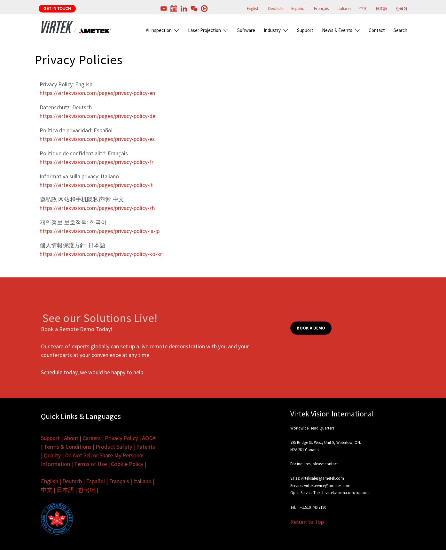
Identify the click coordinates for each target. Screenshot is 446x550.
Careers (91, 438)
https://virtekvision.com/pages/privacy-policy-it (96, 185)
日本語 (381, 8)
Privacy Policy (121, 438)
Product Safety (114, 446)
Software (246, 30)
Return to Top (307, 521)
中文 (363, 8)
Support (305, 30)
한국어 (401, 8)
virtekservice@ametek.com (327, 485)
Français (321, 8)
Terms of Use (90, 464)
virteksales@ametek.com (322, 478)
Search (400, 30)
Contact (377, 30)
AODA (149, 438)
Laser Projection (204, 30)
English (252, 8)
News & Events (337, 30)
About (71, 438)
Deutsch (275, 8)
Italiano (344, 8)
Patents (145, 446)
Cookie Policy (127, 464)
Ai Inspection (159, 30)
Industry (272, 30)
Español (298, 8)
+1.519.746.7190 (313, 507)
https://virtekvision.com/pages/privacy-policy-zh (97, 208)
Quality (52, 455)
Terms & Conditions (67, 446)
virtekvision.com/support (347, 492)
